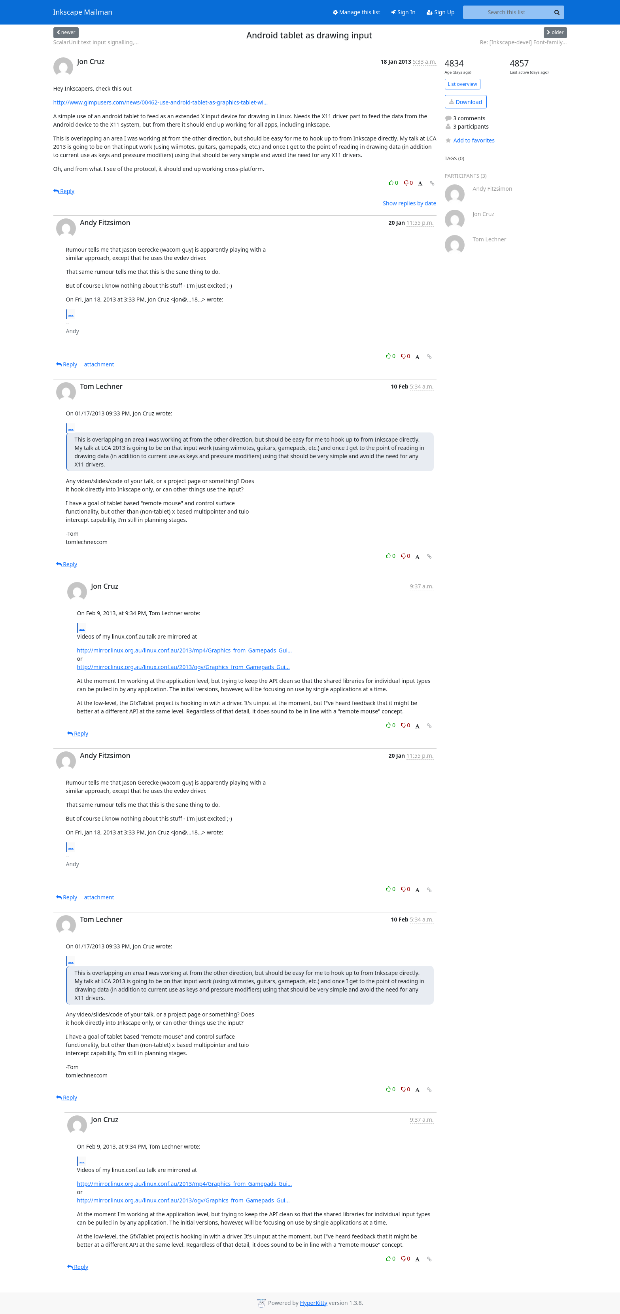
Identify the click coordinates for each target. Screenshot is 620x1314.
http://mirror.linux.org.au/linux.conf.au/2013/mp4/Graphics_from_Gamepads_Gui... (184, 650)
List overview (462, 84)
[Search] (557, 12)
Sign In (403, 12)
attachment (99, 364)
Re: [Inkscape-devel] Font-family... (523, 42)
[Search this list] (506, 12)
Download (465, 102)
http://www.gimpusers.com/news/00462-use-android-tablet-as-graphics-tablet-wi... (160, 102)
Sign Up (441, 12)
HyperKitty (313, 1302)
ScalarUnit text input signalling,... (96, 42)
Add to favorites (470, 140)
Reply (64, 191)
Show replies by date (409, 203)
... (71, 313)
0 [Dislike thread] (408, 182)
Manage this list (356, 12)
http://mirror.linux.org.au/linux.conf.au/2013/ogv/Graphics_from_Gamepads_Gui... (183, 667)
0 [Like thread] (394, 182)
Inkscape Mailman (83, 12)
